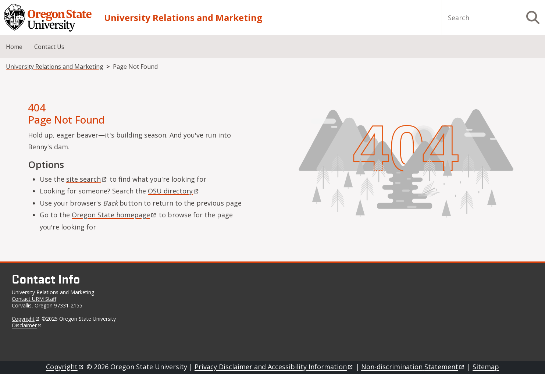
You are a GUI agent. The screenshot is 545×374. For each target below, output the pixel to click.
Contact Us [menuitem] (49, 47)
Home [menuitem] (14, 47)
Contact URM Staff (34, 298)
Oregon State (114, 214)
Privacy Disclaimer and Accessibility (274, 366)
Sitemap (486, 366)
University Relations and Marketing (183, 17)
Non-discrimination (413, 366)
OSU (174, 190)
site (87, 179)
